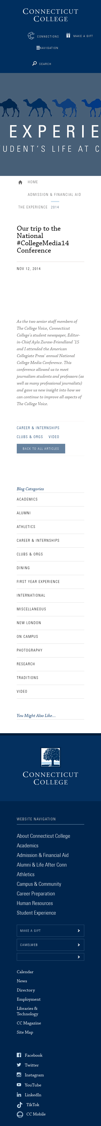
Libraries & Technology (27, 1011)
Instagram (34, 1075)
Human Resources (35, 903)
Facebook (33, 1055)
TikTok (32, 1105)
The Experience (33, 207)
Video (54, 437)
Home (21, 183)
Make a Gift (83, 36)
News (22, 981)
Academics (27, 846)
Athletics (25, 874)
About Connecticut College (43, 836)
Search (45, 64)
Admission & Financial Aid (54, 195)
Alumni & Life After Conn (42, 865)
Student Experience (36, 913)
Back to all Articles (41, 448)
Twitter (32, 1065)
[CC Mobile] (31, 1114)
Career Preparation (36, 894)
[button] (50, 957)
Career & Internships (38, 428)
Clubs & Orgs (30, 437)
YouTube (33, 1085)
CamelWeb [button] (29, 945)
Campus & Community (39, 884)
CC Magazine (29, 1023)
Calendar (25, 972)
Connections (48, 36)
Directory (26, 990)
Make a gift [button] (30, 930)
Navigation (49, 48)
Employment (29, 999)
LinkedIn (33, 1095)
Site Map (25, 1032)
